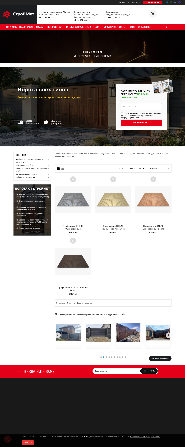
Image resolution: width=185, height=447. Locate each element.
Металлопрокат (54, 26)
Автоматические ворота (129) (29, 174)
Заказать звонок (152, 2)
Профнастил (84, 55)
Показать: (152, 168)
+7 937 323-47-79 (112, 17)
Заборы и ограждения (140, 26)
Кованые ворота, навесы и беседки (82, 26)
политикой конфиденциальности (138, 117)
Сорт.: (121, 168)
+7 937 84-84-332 (46, 17)
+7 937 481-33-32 (81, 20)
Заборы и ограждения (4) (27, 177)
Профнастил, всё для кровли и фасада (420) (29, 160)
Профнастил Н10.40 (102, 55)
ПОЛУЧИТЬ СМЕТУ (141, 123)
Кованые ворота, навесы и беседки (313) (31, 169)
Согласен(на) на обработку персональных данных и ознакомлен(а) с (141, 115)
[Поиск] (167, 27)
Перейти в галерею (160, 358)
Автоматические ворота (115, 26)
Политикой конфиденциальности (145, 437)
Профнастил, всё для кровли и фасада (24, 26)
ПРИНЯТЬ (28, 442)
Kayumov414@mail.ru (130, 2)
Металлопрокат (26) (25, 165)
